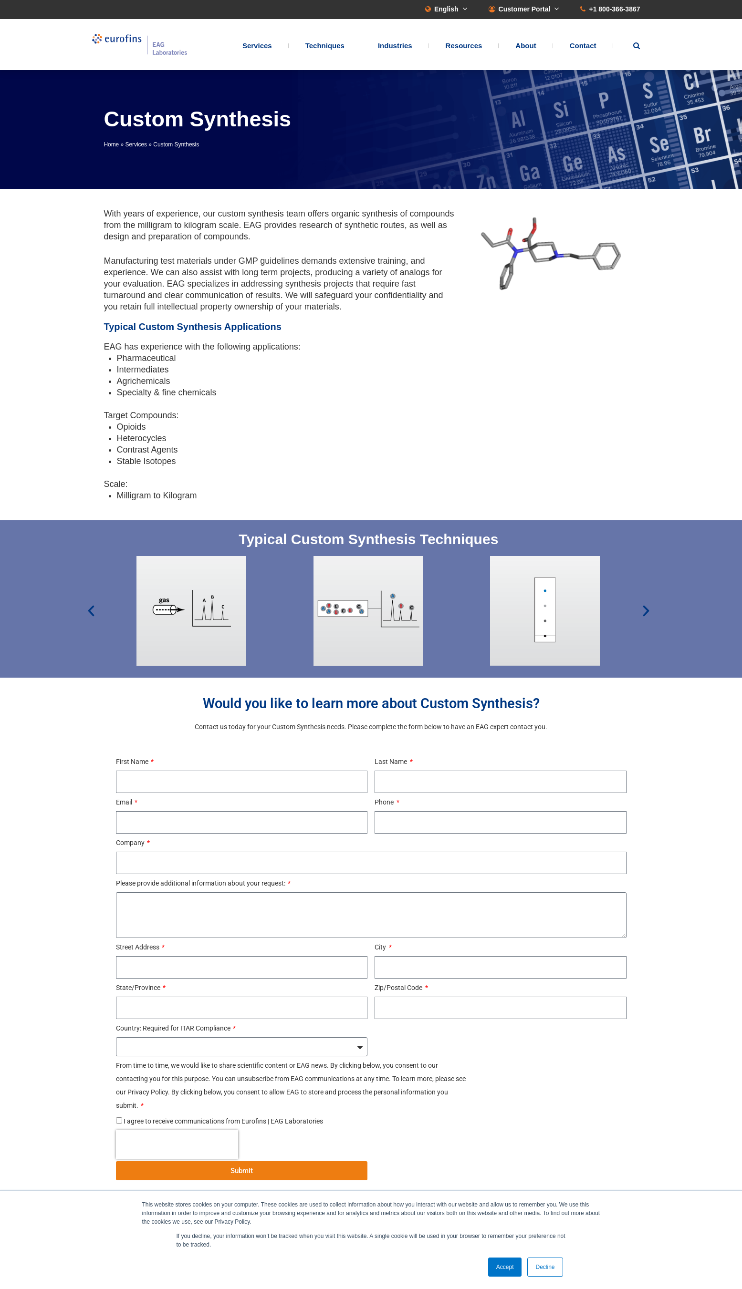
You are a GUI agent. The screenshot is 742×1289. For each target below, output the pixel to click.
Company (131, 842)
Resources (464, 45)
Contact (583, 45)
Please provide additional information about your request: (201, 883)
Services (257, 45)
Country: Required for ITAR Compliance (174, 1028)
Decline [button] (544, 1267)
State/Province (139, 987)
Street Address (138, 947)
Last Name (391, 761)
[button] (91, 611)
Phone (385, 802)
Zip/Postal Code (399, 987)
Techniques (325, 45)
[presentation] (177, 1144)
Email (125, 802)
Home (111, 144)
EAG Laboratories (140, 44)
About (525, 45)
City (381, 947)
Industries (395, 45)
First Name (133, 761)
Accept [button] (505, 1267)
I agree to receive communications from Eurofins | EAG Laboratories (223, 1121)
